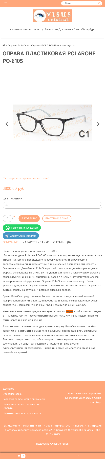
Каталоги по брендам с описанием (24, 399)
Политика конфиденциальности (22, 413)
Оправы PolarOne (18, 46)
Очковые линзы (59, 444)
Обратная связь (12, 394)
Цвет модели (12, 199)
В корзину (29, 218)
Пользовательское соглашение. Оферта (22, 406)
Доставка (8, 389)
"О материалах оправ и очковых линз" (26, 179)
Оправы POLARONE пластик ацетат (53, 46)
